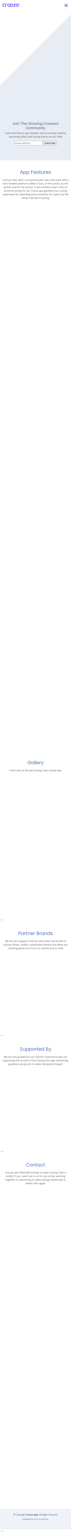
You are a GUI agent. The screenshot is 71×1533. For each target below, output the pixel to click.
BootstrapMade (41, 1519)
